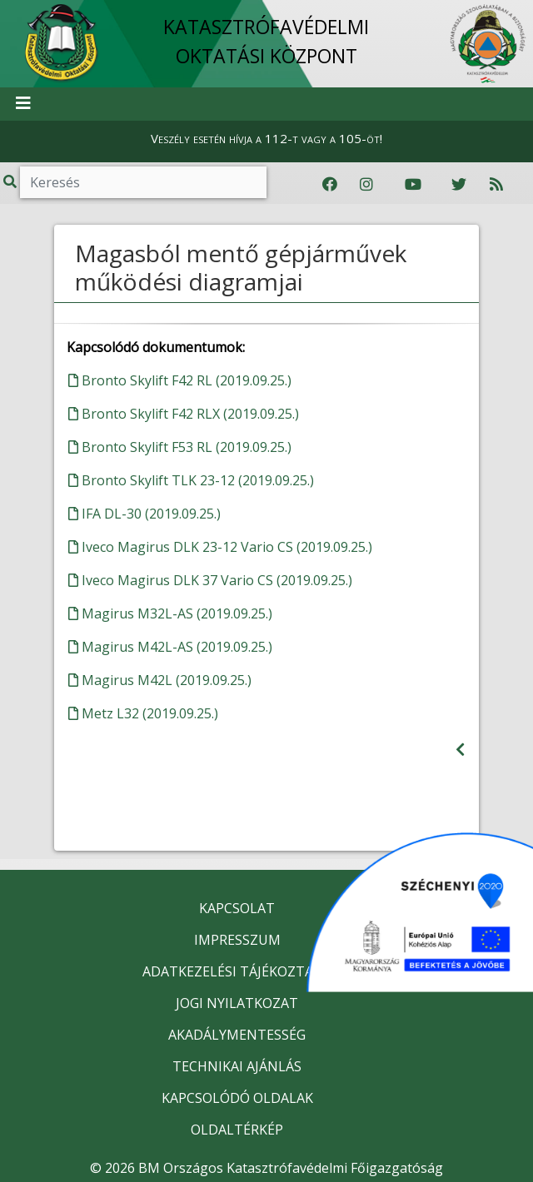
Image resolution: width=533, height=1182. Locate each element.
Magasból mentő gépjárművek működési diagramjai (240, 267)
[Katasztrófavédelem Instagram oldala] (366, 185)
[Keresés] (143, 182)
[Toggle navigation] (23, 104)
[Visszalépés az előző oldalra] (460, 749)
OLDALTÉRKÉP (237, 1129)
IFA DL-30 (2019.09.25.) (144, 513)
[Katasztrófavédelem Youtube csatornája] (413, 185)
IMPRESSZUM (237, 940)
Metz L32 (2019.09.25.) (143, 713)
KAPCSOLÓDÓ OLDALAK (237, 1098)
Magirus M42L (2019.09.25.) (160, 680)
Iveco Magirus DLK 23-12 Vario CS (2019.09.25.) (220, 547)
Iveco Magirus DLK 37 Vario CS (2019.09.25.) (210, 580)
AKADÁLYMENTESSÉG (237, 1035)
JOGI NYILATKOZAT (237, 1003)
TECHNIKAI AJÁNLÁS (236, 1066)
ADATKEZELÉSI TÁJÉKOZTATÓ (237, 971)
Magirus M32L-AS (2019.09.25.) (170, 613)
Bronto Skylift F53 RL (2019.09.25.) (179, 447)
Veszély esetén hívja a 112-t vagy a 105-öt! (266, 138)
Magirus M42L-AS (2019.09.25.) (170, 647)
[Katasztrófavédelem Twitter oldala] (459, 185)
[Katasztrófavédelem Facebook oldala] (330, 185)
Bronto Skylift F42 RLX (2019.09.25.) (183, 414)
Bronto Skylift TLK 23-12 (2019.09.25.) (191, 480)
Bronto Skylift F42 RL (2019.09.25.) (179, 380)
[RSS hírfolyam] (496, 185)
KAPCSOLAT (237, 908)
